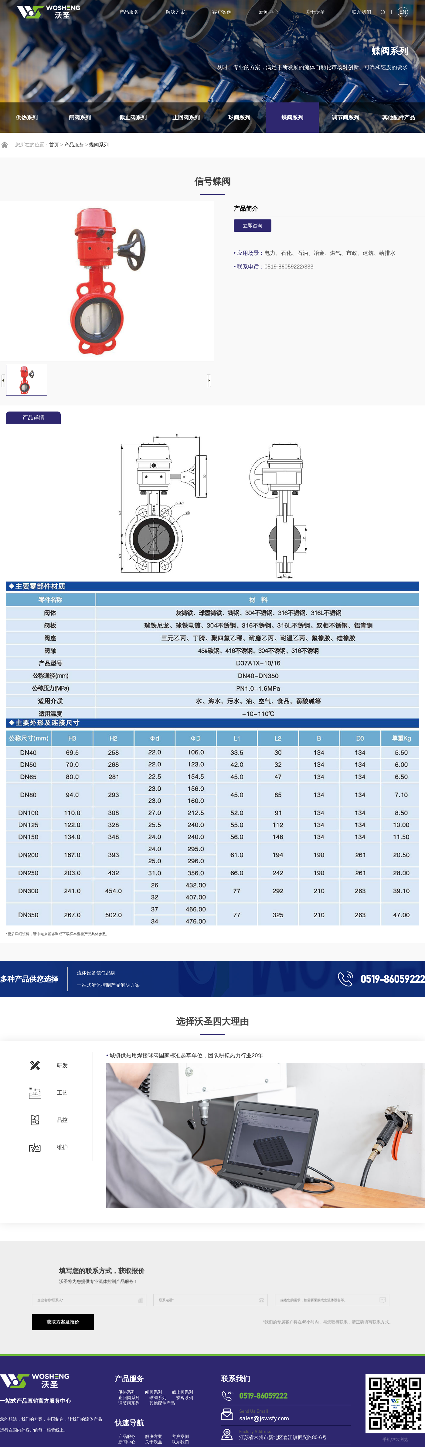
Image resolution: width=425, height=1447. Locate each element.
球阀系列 (157, 1397)
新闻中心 (268, 12)
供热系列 (126, 1392)
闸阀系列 (153, 1392)
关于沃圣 (315, 12)
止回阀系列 (129, 1397)
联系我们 (361, 12)
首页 (54, 144)
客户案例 (222, 12)
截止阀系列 (182, 1392)
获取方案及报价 (114, 1313)
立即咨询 (252, 225)
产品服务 (129, 12)
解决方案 (175, 12)
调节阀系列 (129, 1403)
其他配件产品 (162, 1403)
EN (402, 12)
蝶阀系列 (99, 144)
